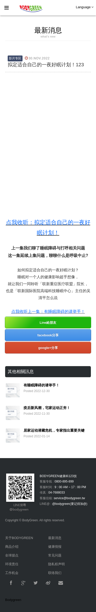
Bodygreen (13, 600)
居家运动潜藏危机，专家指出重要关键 (54, 430)
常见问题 (54, 555)
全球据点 (11, 555)
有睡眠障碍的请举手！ (41, 385)
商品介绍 (11, 547)
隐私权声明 (56, 564)
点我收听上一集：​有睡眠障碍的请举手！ (48, 311)
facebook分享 (48, 335)
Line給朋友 (48, 322)
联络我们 (54, 573)
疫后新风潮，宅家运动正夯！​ (47, 408)
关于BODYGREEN (19, 538)
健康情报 (54, 547)
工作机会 (11, 573)
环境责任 (11, 564)
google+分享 (48, 348)
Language (84, 7)
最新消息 (54, 538)
